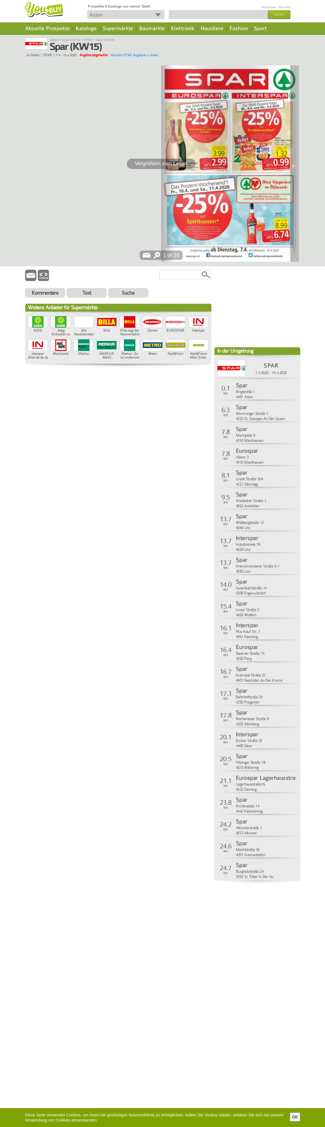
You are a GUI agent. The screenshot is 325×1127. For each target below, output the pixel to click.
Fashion (238, 28)
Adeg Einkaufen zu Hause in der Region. (61, 326)
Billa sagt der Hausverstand (130, 326)
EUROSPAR (176, 324)
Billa (107, 324)
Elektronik (182, 28)
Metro (153, 347)
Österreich (284, 7)
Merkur (84, 347)
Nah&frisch (176, 347)
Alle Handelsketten (84, 326)
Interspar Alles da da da (38, 349)
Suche (128, 293)
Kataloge (86, 28)
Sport (260, 28)
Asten (54, 40)
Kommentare (45, 293)
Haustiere (212, 28)
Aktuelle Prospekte (47, 28)
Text (86, 293)
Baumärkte (152, 28)
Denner (153, 324)
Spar (242, 385)
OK (295, 1117)
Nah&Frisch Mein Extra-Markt (198, 349)
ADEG (38, 324)
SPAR (88, 40)
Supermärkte (118, 28)
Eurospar (247, 451)
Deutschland (268, 7)
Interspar (198, 324)
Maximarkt (61, 347)
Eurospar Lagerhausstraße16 (272, 778)
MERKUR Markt (107, 349)
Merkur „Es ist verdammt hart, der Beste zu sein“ (130, 349)
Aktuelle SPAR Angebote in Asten (135, 55)
